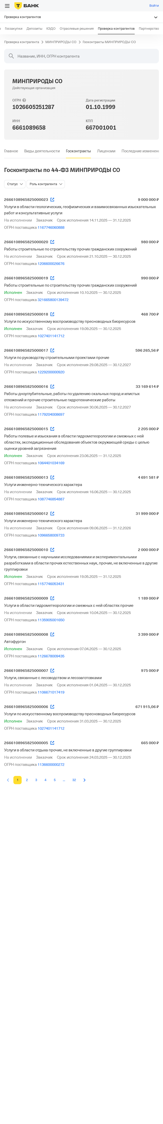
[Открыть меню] (7, 6)
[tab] (11, 151)
